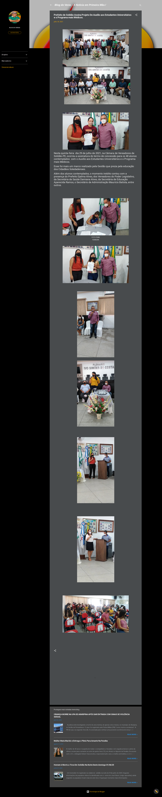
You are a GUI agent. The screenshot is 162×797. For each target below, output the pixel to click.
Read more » (132, 734)
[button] (136, 15)
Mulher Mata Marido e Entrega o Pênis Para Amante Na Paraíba (81, 741)
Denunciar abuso (8, 67)
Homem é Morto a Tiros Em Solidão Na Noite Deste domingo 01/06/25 (84, 765)
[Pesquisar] (140, 5)
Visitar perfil (14, 32)
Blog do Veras (14, 27)
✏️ (156, 791)
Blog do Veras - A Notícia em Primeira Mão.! (80, 5)
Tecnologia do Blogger (96, 792)
